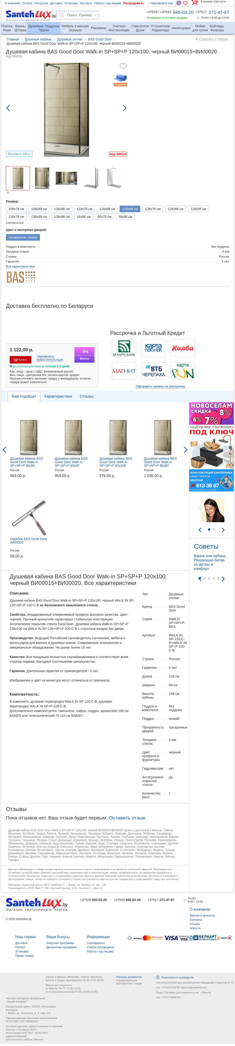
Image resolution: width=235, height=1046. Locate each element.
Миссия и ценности (202, 915)
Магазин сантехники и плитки (28, 20)
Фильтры (217, 26)
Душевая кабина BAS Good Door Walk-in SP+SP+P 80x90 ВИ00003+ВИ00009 (71, 464)
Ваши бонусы (58, 937)
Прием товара (24, 955)
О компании (12, 3)
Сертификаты (96, 943)
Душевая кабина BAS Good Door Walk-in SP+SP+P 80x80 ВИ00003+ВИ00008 (26, 464)
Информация (98, 937)
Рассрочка (41, 3)
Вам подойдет (24, 396)
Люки (6, 26)
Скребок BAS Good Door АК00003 (28, 540)
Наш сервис (25, 937)
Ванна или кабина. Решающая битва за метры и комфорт (210, 562)
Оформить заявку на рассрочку (160, 386)
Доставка (56, 3)
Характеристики (58, 396)
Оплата (27, 3)
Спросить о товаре (213, 39)
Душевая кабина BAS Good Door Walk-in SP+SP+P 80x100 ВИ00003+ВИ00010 (115, 464)
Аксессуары (181, 28)
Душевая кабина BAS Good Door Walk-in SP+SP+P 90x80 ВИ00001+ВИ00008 (160, 464)
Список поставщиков (100, 947)
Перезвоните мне (160, 3)
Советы (206, 546)
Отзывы (87, 396)
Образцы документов (129, 976)
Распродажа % (133, 3)
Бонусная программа (60, 943)
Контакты (86, 3)
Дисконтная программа (61, 947)
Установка (71, 3)
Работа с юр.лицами (107, 3)
